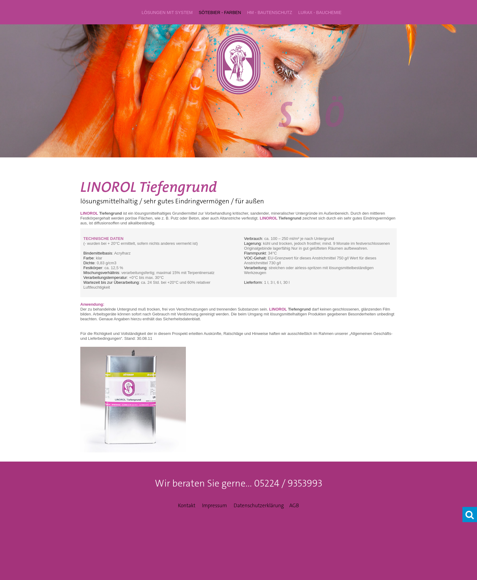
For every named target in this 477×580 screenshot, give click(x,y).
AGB (294, 505)
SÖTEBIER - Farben (220, 12)
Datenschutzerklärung (259, 505)
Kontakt (186, 505)
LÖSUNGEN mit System (167, 12)
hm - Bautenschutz (269, 12)
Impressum (214, 505)
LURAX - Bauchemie (319, 12)
